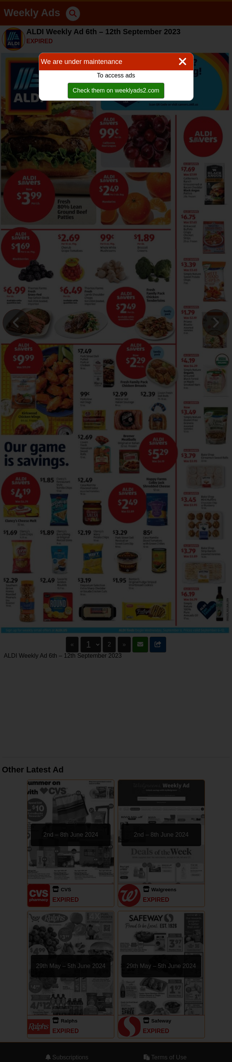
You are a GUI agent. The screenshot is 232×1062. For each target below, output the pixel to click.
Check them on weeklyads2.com (116, 90)
